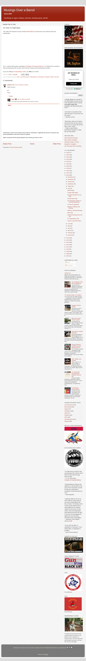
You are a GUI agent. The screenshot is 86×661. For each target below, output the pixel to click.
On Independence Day (73, 218)
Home (32, 144)
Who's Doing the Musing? (71, 138)
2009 (67, 251)
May (69, 226)
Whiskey (66, 421)
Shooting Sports (68, 419)
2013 (67, 242)
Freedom (66, 415)
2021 (67, 163)
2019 (67, 168)
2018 (67, 170)
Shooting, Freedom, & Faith (71, 142)
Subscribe (73, 83)
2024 (67, 157)
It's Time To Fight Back (73, 204)
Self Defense (41, 77)
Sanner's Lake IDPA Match (74, 220)
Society (52, 77)
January (70, 235)
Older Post (57, 144)
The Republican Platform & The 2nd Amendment (74, 201)
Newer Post (7, 144)
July (69, 188)
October (70, 181)
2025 (67, 154)
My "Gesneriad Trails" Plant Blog (72, 146)
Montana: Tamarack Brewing (74, 210)
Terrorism (56, 77)
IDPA (65, 417)
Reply (8, 92)
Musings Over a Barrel (19, 10)
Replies (11, 96)
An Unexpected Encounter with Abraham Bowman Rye (76, 374)
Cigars (66, 409)
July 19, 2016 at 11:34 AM (21, 84)
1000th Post (67, 273)
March (69, 230)
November (70, 179)
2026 (67, 152)
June (69, 223)
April (69, 228)
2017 (67, 173)
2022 (67, 161)
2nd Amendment (68, 404)
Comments (69, 265)
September (71, 184)
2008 (67, 253)
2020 (67, 166)
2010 (67, 249)
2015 (67, 238)
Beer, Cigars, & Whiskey (70, 140)
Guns (18, 77)
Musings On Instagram (70, 144)
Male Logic (70, 212)
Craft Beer (67, 411)
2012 (67, 244)
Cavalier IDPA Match (72, 192)
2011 (67, 247)
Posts (68, 262)
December (70, 177)
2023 (67, 159)
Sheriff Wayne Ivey (31, 31)
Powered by (73, 89)
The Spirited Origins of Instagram (73, 295)
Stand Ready (70, 190)
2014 (67, 240)
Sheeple (47, 77)
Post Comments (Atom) (16, 147)
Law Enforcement (24, 77)
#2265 (70, 521)
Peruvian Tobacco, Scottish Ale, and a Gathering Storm (76, 346)
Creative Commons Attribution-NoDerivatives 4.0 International (53, 647)
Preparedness (33, 77)
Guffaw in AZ (10, 84)
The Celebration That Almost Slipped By (77, 282)
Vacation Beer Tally (72, 198)
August (70, 186)
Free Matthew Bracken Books (75, 388)
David (13, 99)
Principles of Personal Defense (34, 66)
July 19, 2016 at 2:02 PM (23, 99)
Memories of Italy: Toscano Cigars (76, 319)
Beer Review (67, 407)
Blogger (46, 654)
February (70, 232)
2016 (67, 175)
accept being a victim (20, 71)
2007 (67, 256)
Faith (65, 413)
